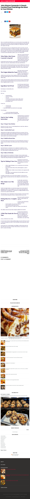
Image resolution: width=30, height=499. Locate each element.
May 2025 (2, 440)
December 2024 (3, 446)
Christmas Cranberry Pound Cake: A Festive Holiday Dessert (15, 385)
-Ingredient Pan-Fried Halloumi (10, 363)
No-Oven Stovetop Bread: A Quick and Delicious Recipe (14, 357)
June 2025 (2, 439)
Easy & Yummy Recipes (8, 1)
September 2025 (3, 437)
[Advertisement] (15, 237)
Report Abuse (3, 450)
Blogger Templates (16, 494)
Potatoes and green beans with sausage (12, 346)
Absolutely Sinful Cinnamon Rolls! (15, 337)
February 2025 (2, 444)
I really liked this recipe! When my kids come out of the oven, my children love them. (23, 252)
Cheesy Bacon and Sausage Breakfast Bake (12, 379)
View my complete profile (15, 455)
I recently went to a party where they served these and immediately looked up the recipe (17, 341)
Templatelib (25, 494)
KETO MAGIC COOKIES (5, 394)
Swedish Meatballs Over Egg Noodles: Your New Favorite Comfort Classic (6, 251)
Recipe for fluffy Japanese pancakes (11, 374)
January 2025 (2, 445)
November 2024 (3, 447)
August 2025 (2, 438)
